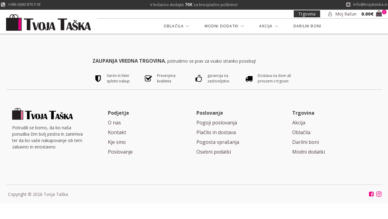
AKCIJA (268, 26)
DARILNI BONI (307, 26)
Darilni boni (305, 142)
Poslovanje (120, 151)
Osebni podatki (213, 151)
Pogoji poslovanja (216, 122)
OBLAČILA (176, 26)
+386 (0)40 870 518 (24, 4)
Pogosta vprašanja (217, 142)
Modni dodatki (308, 151)
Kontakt (117, 132)
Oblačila (301, 132)
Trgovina (307, 14)
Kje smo (117, 142)
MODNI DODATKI (224, 26)
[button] (371, 14)
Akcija (298, 122)
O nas (114, 122)
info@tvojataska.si (370, 4)
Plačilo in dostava (216, 132)
